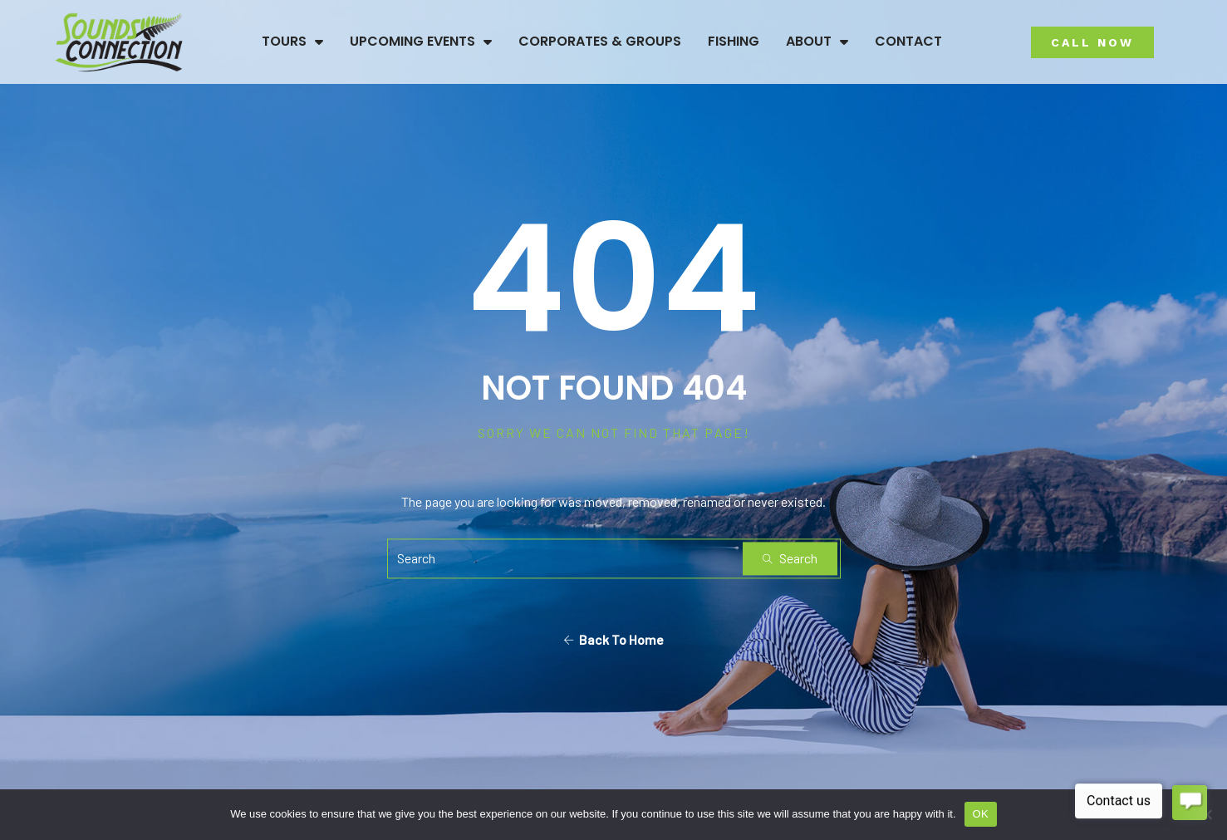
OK (981, 814)
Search (790, 558)
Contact (908, 41)
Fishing (733, 41)
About (817, 41)
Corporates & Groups (599, 41)
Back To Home (613, 639)
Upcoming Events (421, 41)
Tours (292, 41)
